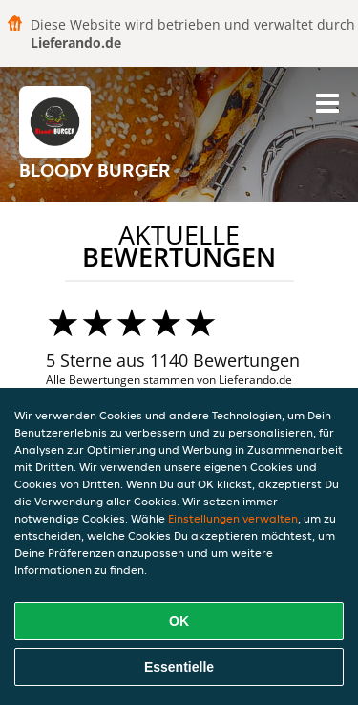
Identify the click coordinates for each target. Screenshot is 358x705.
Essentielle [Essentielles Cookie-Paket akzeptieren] (179, 666)
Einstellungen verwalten (233, 518)
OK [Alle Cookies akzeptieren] (179, 621)
